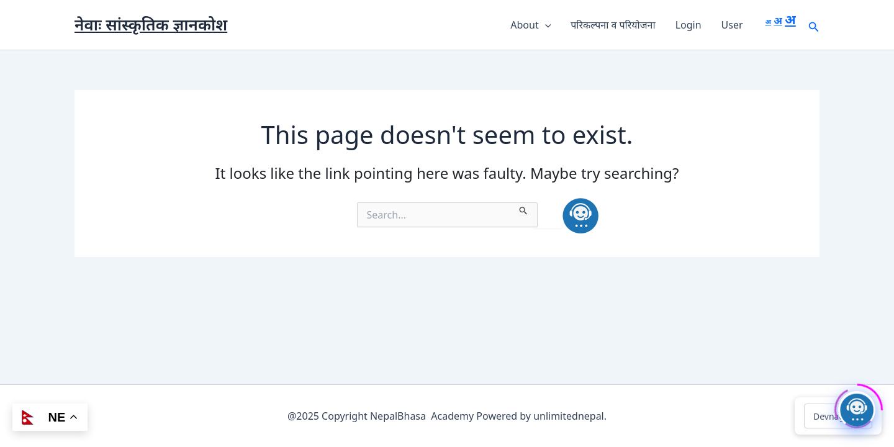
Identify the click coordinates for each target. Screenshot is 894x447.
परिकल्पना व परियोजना (613, 25)
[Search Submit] (523, 208)
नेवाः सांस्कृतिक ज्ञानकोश (150, 24)
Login (688, 25)
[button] (545, 25)
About (530, 25)
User (732, 25)
